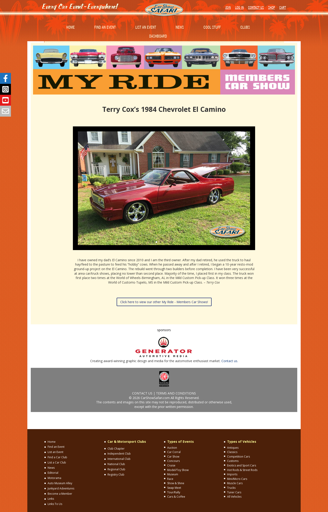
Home (52, 442)
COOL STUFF (212, 27)
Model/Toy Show (178, 470)
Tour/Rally (173, 492)
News (51, 468)
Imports (232, 474)
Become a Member (60, 494)
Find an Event (56, 447)
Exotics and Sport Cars (241, 465)
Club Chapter (116, 449)
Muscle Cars (235, 483)
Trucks (231, 488)
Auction (172, 448)
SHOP (271, 7)
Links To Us (55, 504)
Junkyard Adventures (61, 488)
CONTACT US (256, 7)
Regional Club (116, 469)
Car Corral (174, 452)
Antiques (232, 448)
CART (282, 7)
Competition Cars (238, 456)
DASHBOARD (158, 36)
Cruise (171, 465)
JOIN (228, 7)
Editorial (53, 473)
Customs (232, 461)
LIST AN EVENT (145, 27)
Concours (173, 461)
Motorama (54, 478)
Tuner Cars (234, 492)
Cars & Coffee (176, 497)
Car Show (173, 456)
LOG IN (239, 7)
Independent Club (119, 454)
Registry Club (116, 474)
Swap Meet (174, 488)
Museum (172, 474)
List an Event (55, 452)
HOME (70, 27)
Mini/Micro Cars (237, 479)
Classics (232, 452)
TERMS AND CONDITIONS (176, 393)
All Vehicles (234, 497)
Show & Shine (175, 483)
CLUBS (245, 27)
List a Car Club (57, 462)
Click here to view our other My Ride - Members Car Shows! (164, 302)
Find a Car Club (57, 457)
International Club (119, 459)
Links (51, 499)
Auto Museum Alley (60, 483)
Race (170, 479)
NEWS (180, 27)
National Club (116, 464)
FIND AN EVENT (105, 27)
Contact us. (229, 361)
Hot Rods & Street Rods (242, 470)
